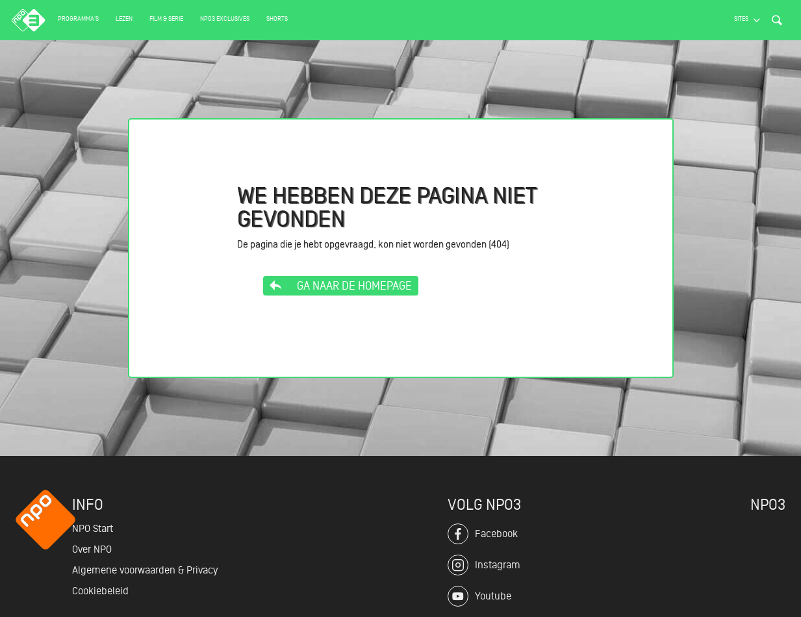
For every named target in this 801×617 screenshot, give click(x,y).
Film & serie (166, 18)
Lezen (124, 18)
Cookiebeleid (100, 591)
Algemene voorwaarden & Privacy (145, 570)
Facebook (483, 533)
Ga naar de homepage (341, 285)
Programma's (78, 18)
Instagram (484, 565)
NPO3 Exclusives (224, 18)
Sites (741, 18)
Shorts (277, 18)
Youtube (479, 596)
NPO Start (92, 528)
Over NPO (92, 549)
